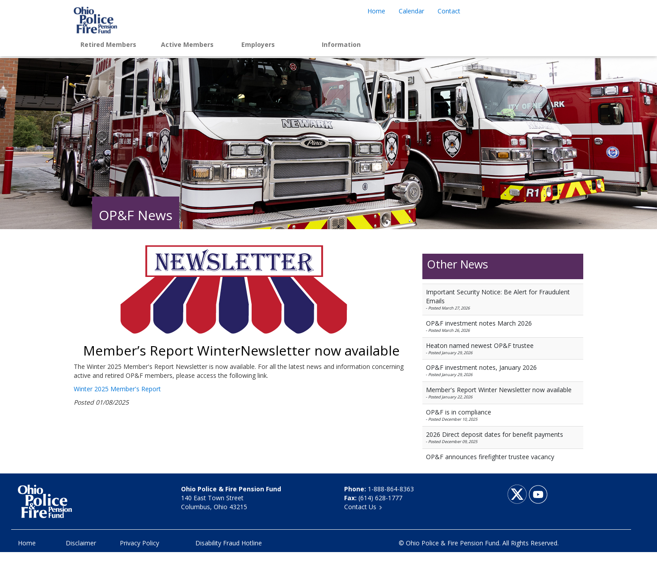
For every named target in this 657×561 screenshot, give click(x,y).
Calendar (411, 11)
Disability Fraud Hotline (228, 543)
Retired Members (108, 44)
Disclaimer (81, 543)
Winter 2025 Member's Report (117, 389)
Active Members (187, 44)
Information (341, 44)
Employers (258, 44)
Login (431, 44)
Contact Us (363, 506)
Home (376, 11)
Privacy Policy (139, 543)
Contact (449, 11)
